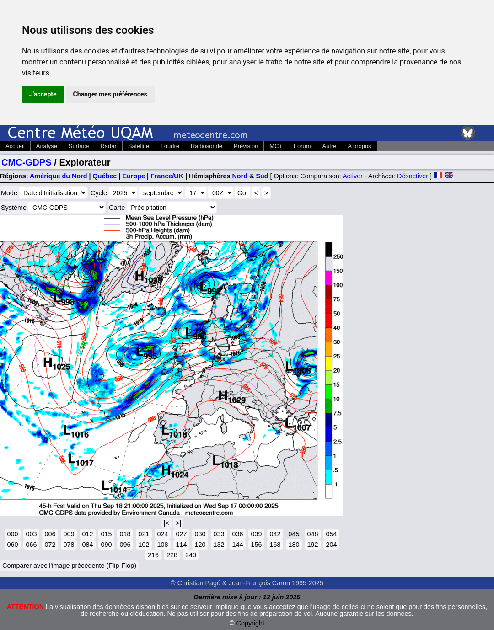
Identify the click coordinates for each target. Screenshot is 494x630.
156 (256, 544)
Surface (79, 146)
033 (218, 534)
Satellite (138, 146)
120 (199, 544)
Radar (109, 146)
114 (181, 544)
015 (106, 534)
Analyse (46, 146)
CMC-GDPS (26, 162)
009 (68, 534)
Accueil (15, 146)
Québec (105, 176)
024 (162, 534)
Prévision (246, 146)
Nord (239, 176)
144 (237, 544)
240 (190, 555)
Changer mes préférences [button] (110, 94)
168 (274, 544)
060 (12, 544)
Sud (262, 176)
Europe (133, 176)
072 (49, 544)
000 (12, 534)
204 (331, 544)
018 (124, 534)
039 (256, 534)
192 (312, 544)
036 (237, 534)
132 (218, 544)
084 (87, 544)
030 (199, 534)
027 (181, 534)
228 (171, 555)
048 (312, 534)
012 (87, 534)
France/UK (166, 176)
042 (274, 534)
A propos (359, 146)
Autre (329, 146)
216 (153, 555)
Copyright (250, 623)
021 (143, 534)
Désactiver (412, 176)
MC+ (275, 146)
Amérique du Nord (58, 176)
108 (162, 544)
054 (331, 534)
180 (293, 544)
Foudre (170, 146)
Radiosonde (206, 146)
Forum (302, 146)
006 (49, 534)
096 (124, 544)
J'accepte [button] (43, 94)
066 (31, 544)
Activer (353, 176)
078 (68, 544)
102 (143, 544)
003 (31, 534)
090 (106, 544)
